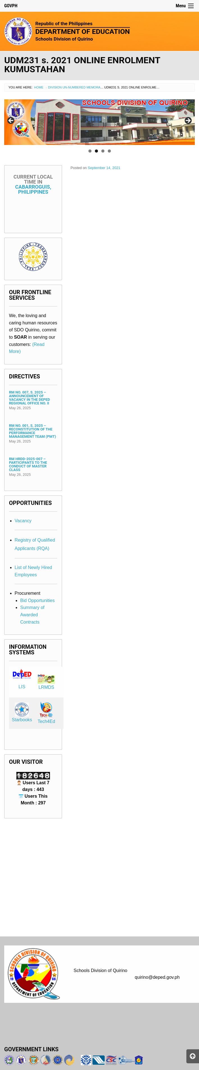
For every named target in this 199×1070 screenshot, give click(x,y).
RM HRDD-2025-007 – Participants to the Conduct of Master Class (28, 464)
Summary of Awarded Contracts (32, 614)
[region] (99, 122)
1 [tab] (90, 151)
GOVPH (10, 5)
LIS (22, 686)
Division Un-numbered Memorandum (78, 87)
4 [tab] (109, 151)
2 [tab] (96, 151)
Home (39, 87)
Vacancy (23, 520)
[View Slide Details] (99, 122)
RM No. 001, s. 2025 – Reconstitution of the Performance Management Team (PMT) (32, 431)
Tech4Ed (46, 721)
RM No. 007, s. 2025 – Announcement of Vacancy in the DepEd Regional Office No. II (29, 397)
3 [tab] (102, 151)
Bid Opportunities (37, 600)
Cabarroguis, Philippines (33, 184)
